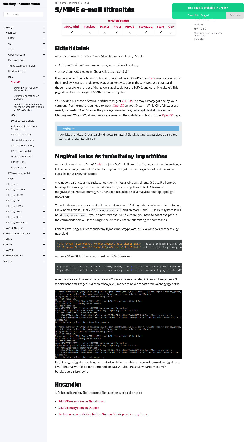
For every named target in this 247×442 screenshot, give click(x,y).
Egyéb (11, 178)
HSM (11, 76)
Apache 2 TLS (18, 167)
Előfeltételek (200, 29)
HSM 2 (104, 27)
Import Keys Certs (21, 134)
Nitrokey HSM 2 (14, 206)
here (152, 78)
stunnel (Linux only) (22, 140)
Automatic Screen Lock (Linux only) (24, 128)
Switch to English (199, 15)
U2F (10, 43)
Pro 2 (117, 27)
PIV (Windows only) (19, 173)
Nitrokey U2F (13, 200)
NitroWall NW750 (13, 255)
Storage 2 (146, 27)
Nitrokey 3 (11, 184)
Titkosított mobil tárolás (21, 65)
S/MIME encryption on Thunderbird (26, 89)
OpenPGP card (16, 54)
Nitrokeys (8, 27)
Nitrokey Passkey (15, 189)
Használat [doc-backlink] (68, 385)
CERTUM (127, 101)
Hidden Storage (17, 71)
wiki (99, 164)
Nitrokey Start (13, 217)
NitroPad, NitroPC (13, 228)
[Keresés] (23, 14)
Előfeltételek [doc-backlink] (72, 49)
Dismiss (235, 15)
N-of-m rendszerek (22, 156)
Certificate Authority (22, 145)
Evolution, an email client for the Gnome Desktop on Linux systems (29, 106)
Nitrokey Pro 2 (14, 211)
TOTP (11, 49)
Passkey (89, 27)
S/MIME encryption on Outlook (26, 97)
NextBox (7, 239)
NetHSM (7, 244)
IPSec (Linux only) (21, 151)
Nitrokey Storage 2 (16, 222)
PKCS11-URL (18, 162)
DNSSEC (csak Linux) (22, 120)
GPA (13, 115)
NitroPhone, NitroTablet (16, 233)
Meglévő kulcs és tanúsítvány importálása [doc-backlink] (111, 157)
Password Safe (16, 60)
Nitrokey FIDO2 (14, 195)
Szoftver (7, 261)
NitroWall (8, 250)
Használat (199, 39)
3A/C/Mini (71, 27)
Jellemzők (11, 32)
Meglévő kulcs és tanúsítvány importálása (208, 34)
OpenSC (118, 105)
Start (160, 27)
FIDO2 (11, 38)
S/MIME (15, 82)
